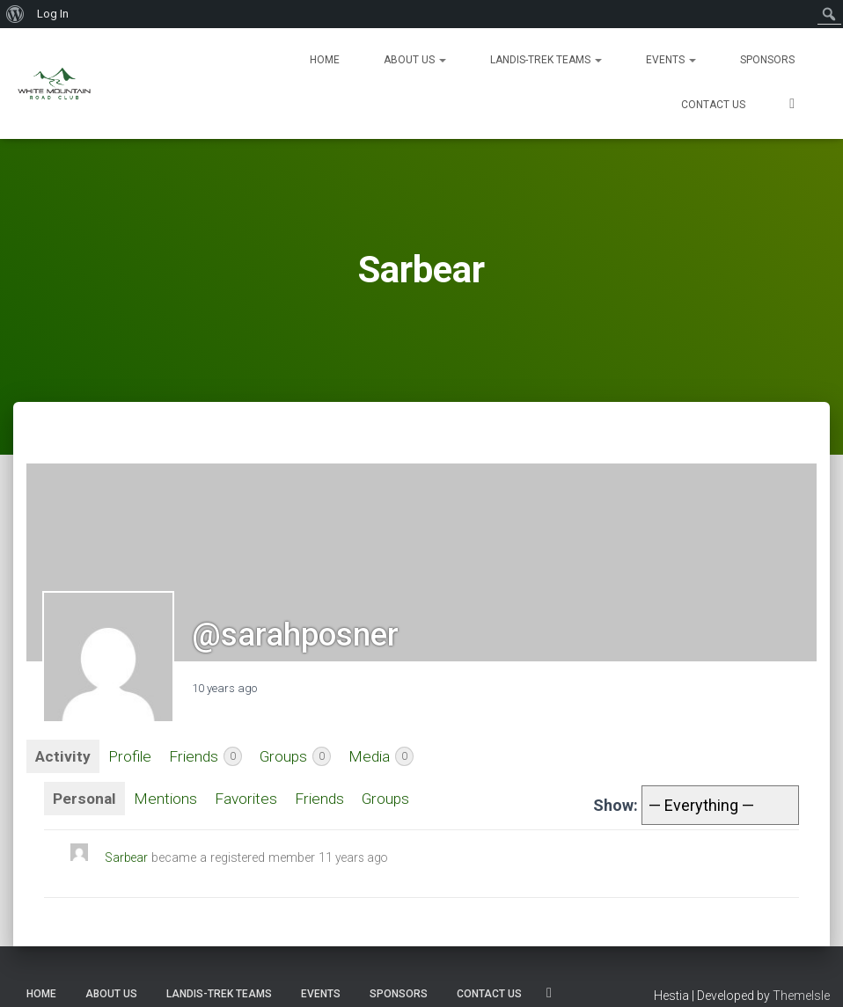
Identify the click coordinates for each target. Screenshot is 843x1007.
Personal (85, 800)
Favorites (248, 800)
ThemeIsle (801, 996)
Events (671, 60)
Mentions (167, 800)
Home (325, 60)
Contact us (713, 105)
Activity (63, 757)
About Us (415, 60)
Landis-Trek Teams (546, 60)
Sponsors (767, 60)
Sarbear (128, 858)
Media (388, 758)
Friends (209, 758)
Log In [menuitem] (53, 13)
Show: (615, 806)
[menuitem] (15, 14)
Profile (131, 757)
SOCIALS (792, 106)
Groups (300, 758)
